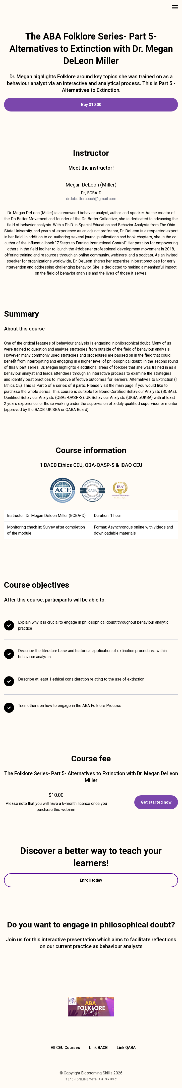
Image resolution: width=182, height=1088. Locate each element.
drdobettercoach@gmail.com (91, 198)
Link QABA (126, 1047)
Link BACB (98, 1047)
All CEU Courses (65, 1047)
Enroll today (91, 880)
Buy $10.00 (91, 104)
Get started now (156, 802)
